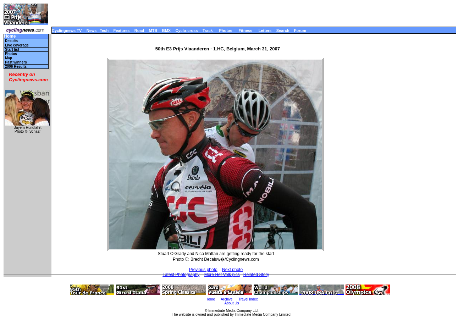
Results (11, 41)
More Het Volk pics (222, 274)
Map (8, 58)
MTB (153, 30)
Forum (300, 30)
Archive (226, 299)
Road (139, 30)
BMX (166, 30)
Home (10, 36)
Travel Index (248, 299)
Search (282, 30)
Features (122, 30)
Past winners (16, 62)
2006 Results (16, 66)
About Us (231, 303)
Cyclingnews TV (67, 30)
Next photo (232, 269)
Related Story (256, 274)
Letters (265, 30)
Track (208, 30)
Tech (104, 30)
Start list (12, 49)
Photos (225, 30)
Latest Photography (180, 274)
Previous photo (203, 269)
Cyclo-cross (187, 30)
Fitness (245, 30)
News (92, 30)
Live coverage (17, 45)
